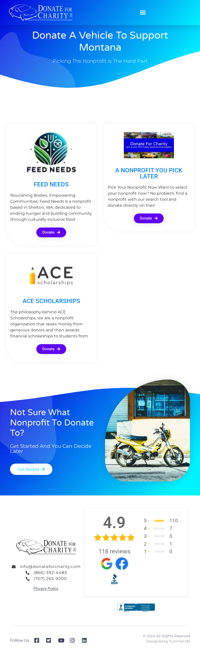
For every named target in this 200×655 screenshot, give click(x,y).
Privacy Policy (46, 588)
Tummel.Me (179, 641)
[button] (143, 12)
